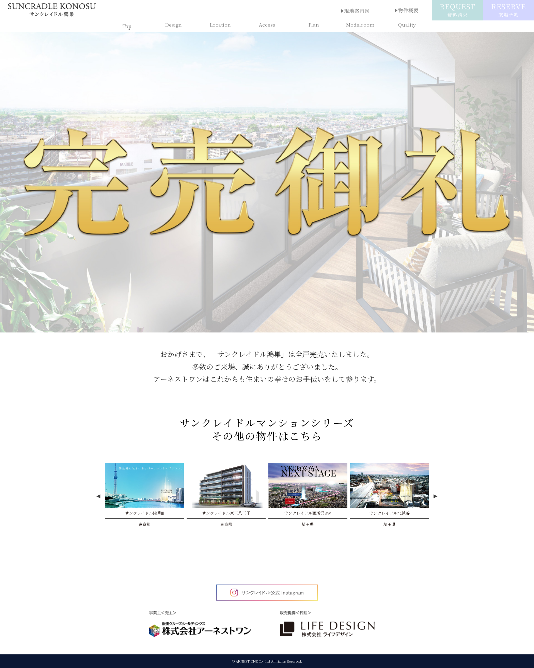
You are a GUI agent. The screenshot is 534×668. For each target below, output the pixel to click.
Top (127, 26)
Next (435, 496)
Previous (98, 496)
